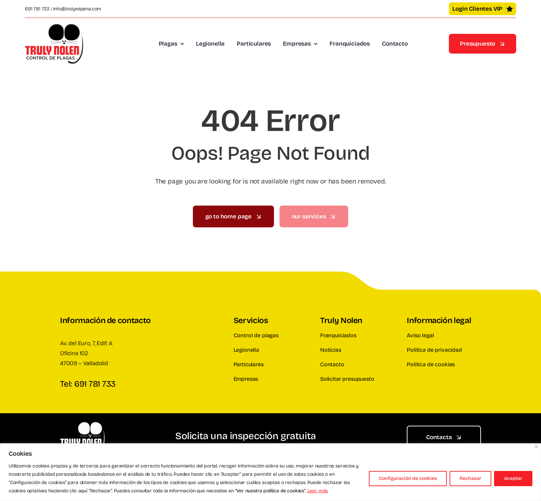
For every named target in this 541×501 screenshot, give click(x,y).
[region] (270, 472)
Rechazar (470, 478)
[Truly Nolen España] (54, 26)
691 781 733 (37, 9)
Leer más (317, 491)
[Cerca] (536, 446)
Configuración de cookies (408, 478)
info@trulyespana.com (77, 9)
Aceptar (513, 478)
